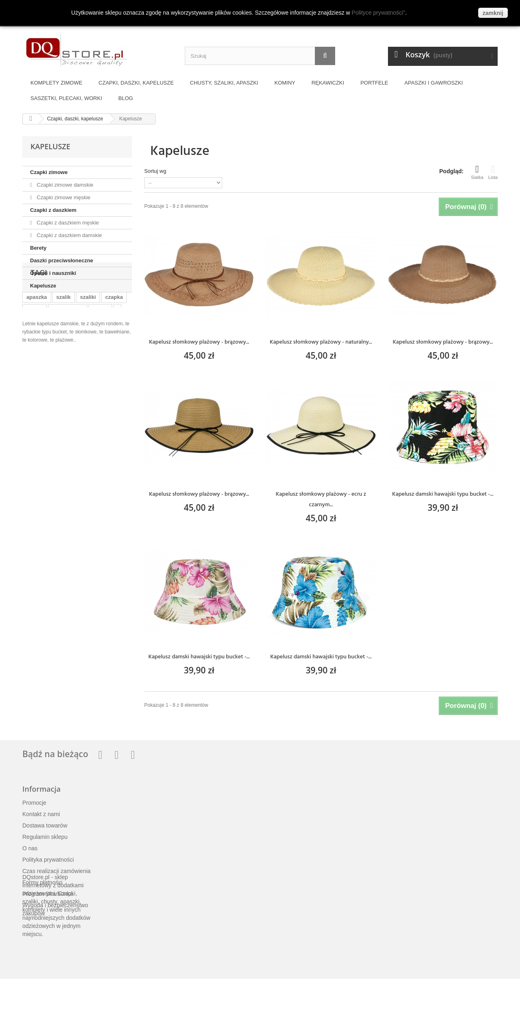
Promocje (34, 802)
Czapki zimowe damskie (64, 185)
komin (100, 354)
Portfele (374, 83)
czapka (114, 341)
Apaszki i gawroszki (434, 83)
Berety (38, 248)
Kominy (284, 83)
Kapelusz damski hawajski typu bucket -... (442, 494)
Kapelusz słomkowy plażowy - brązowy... (199, 341)
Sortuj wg (155, 171)
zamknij (493, 13)
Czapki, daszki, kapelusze (136, 83)
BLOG (125, 98)
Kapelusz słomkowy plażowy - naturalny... (321, 341)
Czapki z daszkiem (53, 210)
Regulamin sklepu (44, 837)
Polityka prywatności (48, 859)
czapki (34, 354)
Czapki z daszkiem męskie (67, 223)
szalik (63, 341)
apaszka (36, 341)
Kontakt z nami (41, 814)
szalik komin (67, 354)
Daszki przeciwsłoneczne (61, 260)
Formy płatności (42, 882)
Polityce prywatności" (378, 12)
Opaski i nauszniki (53, 273)
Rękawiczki (328, 83)
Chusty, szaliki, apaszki (224, 83)
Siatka (477, 172)
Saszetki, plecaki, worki (66, 98)
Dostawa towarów (44, 825)
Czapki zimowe (48, 172)
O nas (29, 848)
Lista (493, 172)
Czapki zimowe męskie (63, 197)
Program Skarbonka (47, 894)
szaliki (88, 341)
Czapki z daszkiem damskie (68, 235)
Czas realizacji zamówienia (56, 871)
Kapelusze (43, 286)
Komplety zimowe (56, 83)
